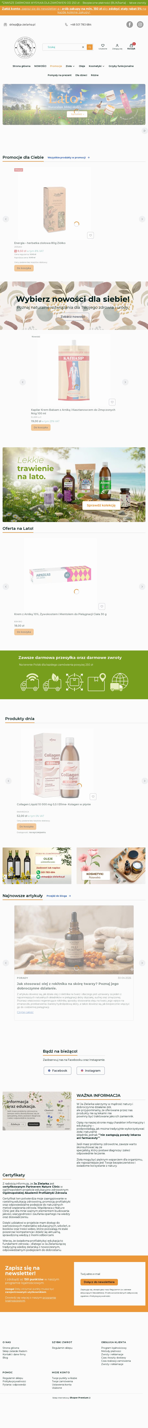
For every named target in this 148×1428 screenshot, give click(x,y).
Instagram (91, 1070)
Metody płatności (111, 1351)
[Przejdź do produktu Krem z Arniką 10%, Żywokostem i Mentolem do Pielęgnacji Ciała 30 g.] (60, 574)
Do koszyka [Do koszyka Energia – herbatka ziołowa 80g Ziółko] (24, 268)
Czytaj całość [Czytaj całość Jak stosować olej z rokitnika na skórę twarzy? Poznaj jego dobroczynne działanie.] (25, 1012)
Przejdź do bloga (59, 895)
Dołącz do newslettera (99, 1282)
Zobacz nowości (73, 317)
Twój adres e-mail (90, 1274)
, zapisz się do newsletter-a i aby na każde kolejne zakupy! (74, 10)
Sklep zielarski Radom (15, 1351)
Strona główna (11, 1347)
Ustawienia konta (61, 1384)
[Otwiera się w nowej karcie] (130, 24)
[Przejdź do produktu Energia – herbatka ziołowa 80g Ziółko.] (54, 203)
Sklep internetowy (70, 1397)
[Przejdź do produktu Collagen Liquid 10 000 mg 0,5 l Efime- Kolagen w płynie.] (57, 764)
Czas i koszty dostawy (113, 1357)
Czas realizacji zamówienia (116, 1360)
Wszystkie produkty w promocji (69, 157)
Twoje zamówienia (62, 1381)
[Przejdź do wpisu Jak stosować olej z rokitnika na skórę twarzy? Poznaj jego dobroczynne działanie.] (74, 939)
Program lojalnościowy (114, 1347)
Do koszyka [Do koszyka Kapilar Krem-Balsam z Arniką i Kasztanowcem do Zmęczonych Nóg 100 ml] (41, 427)
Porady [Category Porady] (22, 977)
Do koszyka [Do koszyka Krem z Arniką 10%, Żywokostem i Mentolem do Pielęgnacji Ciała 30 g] (24, 632)
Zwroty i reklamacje (112, 1354)
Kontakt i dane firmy (14, 1354)
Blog (5, 1357)
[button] (90, 47)
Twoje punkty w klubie (64, 1378)
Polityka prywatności (14, 1381)
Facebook (57, 1070)
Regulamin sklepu (62, 1347)
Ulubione (57, 1387)
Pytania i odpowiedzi (14, 1384)
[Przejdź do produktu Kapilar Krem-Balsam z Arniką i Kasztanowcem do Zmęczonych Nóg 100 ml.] (74, 370)
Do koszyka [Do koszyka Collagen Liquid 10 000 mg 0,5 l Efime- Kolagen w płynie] (27, 826)
